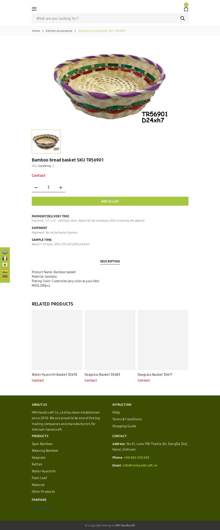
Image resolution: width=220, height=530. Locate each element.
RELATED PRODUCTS (52, 304)
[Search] (182, 18)
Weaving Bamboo (45, 450)
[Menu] (34, 8)
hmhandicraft (42, 507)
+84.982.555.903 (136, 457)
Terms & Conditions (127, 419)
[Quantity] (48, 187)
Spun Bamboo (42, 443)
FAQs (116, 412)
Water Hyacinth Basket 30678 (54, 374)
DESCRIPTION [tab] (110, 261)
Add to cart (110, 201)
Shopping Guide (124, 426)
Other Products (43, 491)
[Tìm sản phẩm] (110, 18)
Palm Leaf (39, 477)
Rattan (37, 464)
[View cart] (186, 8)
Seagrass (39, 457)
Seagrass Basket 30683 (102, 374)
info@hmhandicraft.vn (140, 465)
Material (38, 484)
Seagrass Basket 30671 (155, 374)
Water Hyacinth (44, 471)
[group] (110, 84)
